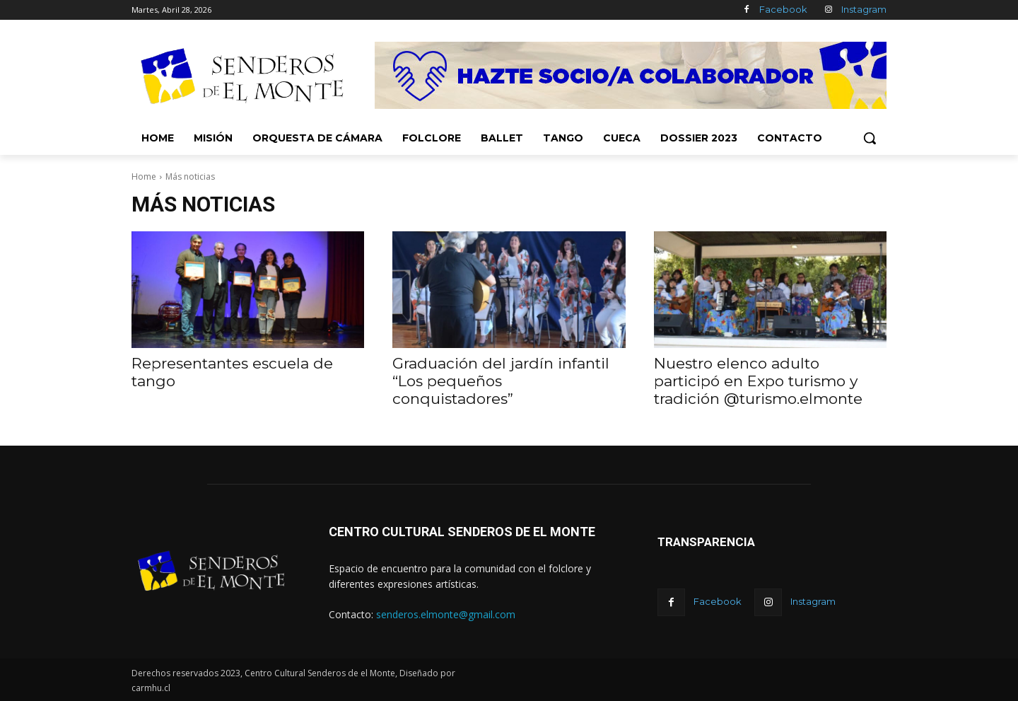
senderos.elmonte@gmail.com (445, 614)
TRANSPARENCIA (706, 542)
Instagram (864, 9)
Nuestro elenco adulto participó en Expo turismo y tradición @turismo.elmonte (758, 380)
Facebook (783, 9)
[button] (870, 138)
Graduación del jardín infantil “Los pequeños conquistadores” (500, 380)
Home (143, 176)
